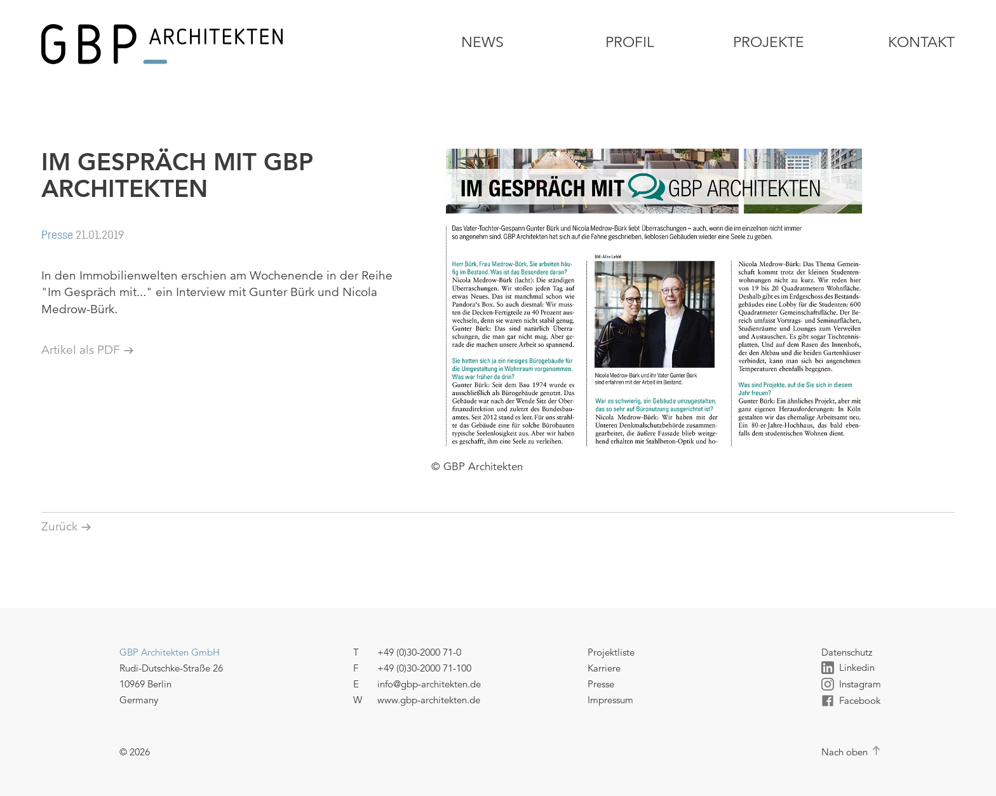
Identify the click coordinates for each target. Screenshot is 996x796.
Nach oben (844, 752)
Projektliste (611, 652)
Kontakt (921, 42)
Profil (629, 42)
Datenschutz (846, 652)
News (482, 42)
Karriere (604, 668)
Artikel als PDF (80, 349)
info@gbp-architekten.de (429, 684)
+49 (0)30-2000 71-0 (419, 652)
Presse (601, 684)
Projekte (768, 42)
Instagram (851, 684)
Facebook (850, 700)
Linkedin (848, 667)
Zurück (59, 526)
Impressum (610, 700)
